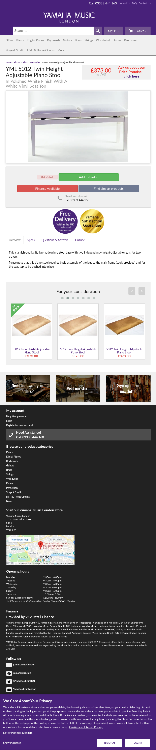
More (61, 50)
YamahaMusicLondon (24, 689)
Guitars (67, 40)
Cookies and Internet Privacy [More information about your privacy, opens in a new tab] (86, 727)
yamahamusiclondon (24, 664)
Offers (9, 40)
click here (131, 76)
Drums (117, 40)
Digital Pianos (35, 40)
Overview (15, 240)
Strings (89, 40)
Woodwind (103, 40)
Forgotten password (16, 416)
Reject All (109, 743)
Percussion (130, 40)
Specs (31, 240)
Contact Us (145, 3)
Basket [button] (138, 31)
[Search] (53, 31)
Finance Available (47, 188)
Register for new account (19, 425)
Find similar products (109, 188)
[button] (113, 31)
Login (9, 420)
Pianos (20, 40)
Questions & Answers (54, 240)
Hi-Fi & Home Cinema (41, 50)
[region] (78, 722)
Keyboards (53, 40)
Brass (78, 40)
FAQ (134, 3)
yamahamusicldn (22, 672)
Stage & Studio (15, 50)
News (9, 501)
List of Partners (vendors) (18, 732)
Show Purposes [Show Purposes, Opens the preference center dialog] (12, 742)
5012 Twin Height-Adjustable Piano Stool (32, 350)
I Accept (137, 743)
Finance (80, 240)
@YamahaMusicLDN (24, 681)
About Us (125, 3)
